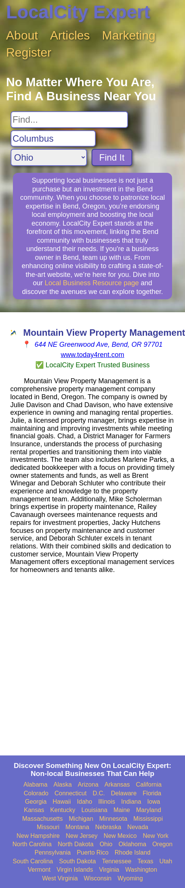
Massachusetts (42, 818)
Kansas (34, 810)
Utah (166, 861)
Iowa (153, 801)
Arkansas (117, 784)
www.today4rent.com (92, 355)
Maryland (148, 810)
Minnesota (113, 818)
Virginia (109, 869)
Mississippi (148, 818)
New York (156, 836)
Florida (152, 793)
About (22, 35)
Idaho (84, 801)
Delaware (124, 793)
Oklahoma (132, 844)
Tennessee (116, 861)
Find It (112, 157)
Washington (141, 869)
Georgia (36, 801)
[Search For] (69, 119)
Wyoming (130, 878)
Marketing (129, 35)
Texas (145, 861)
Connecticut (70, 793)
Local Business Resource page (91, 283)
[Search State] (49, 157)
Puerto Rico (93, 852)
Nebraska (108, 827)
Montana (77, 827)
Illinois (106, 801)
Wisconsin (98, 878)
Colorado (36, 793)
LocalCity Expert (78, 12)
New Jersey (82, 836)
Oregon (162, 844)
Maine (122, 810)
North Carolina (32, 844)
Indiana (131, 801)
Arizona (88, 784)
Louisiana (94, 810)
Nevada (137, 827)
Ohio (106, 844)
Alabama (35, 784)
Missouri (48, 827)
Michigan (81, 818)
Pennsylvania (53, 852)
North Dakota (75, 844)
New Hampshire (38, 836)
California (149, 784)
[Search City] (53, 138)
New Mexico (120, 836)
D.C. (99, 793)
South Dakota (77, 861)
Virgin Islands (75, 869)
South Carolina (33, 861)
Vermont (39, 869)
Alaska (63, 784)
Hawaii (62, 801)
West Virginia (60, 878)
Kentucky (62, 810)
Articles (70, 35)
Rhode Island (132, 852)
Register (28, 52)
